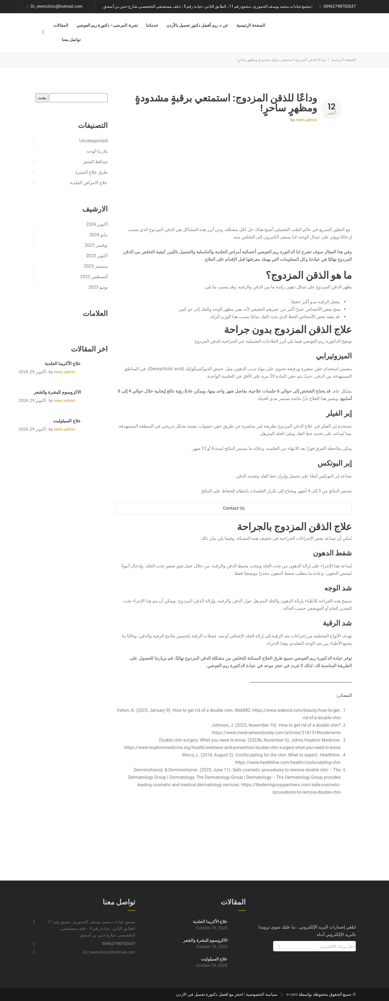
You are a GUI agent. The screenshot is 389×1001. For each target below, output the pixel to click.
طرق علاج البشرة (91, 172)
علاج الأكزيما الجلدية (63, 363)
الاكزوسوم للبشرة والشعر (57, 392)
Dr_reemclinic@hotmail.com (56, 6)
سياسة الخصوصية (262, 994)
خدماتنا (152, 25)
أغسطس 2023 (94, 276)
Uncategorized (93, 140)
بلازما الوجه (97, 151)
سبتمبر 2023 (96, 266)
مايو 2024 (98, 234)
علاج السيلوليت (67, 421)
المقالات (60, 25)
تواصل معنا (71, 39)
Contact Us (234, 508)
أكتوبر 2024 (97, 224)
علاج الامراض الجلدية (89, 182)
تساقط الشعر (95, 161)
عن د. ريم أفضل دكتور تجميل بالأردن (197, 25)
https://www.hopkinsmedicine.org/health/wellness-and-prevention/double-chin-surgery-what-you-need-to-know (232, 747)
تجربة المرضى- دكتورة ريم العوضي (107, 25)
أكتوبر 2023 (97, 255)
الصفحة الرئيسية (250, 25)
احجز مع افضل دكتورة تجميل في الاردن (209, 994)
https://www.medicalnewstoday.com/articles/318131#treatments (276, 732)
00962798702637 (340, 6)
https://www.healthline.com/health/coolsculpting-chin (288, 762)
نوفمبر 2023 (96, 245)
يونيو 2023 (98, 287)
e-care (291, 994)
